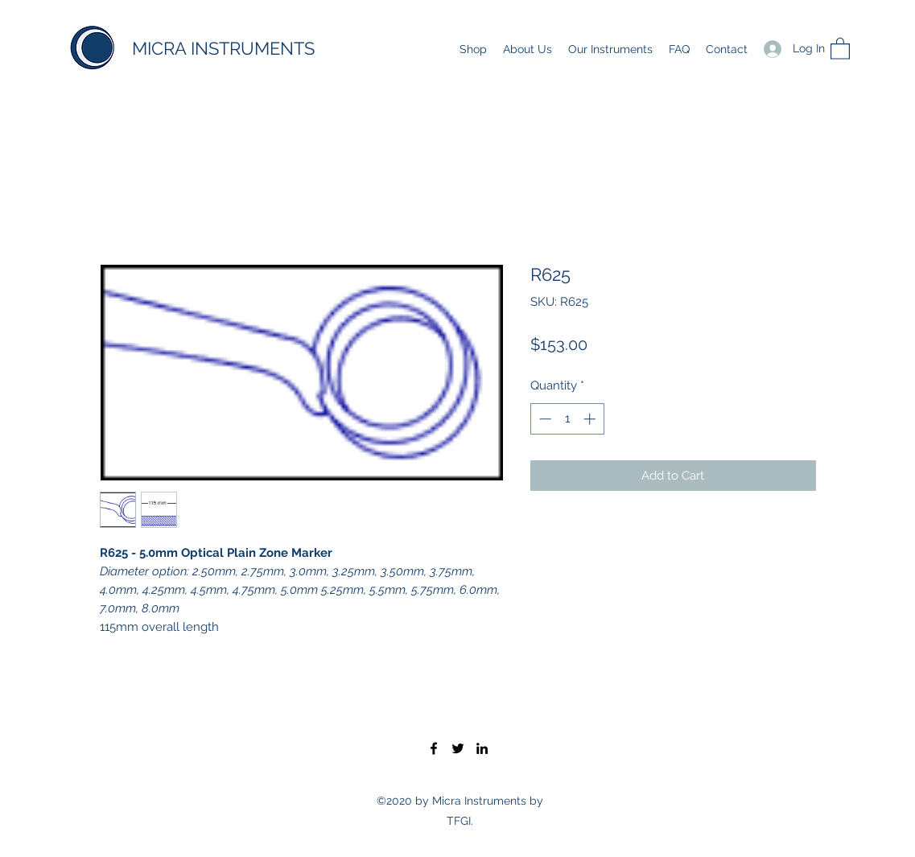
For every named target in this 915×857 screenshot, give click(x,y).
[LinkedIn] (482, 748)
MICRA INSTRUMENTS (223, 48)
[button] (840, 48)
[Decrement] (543, 419)
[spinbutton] (567, 419)
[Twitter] (458, 748)
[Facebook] (434, 748)
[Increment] (591, 419)
